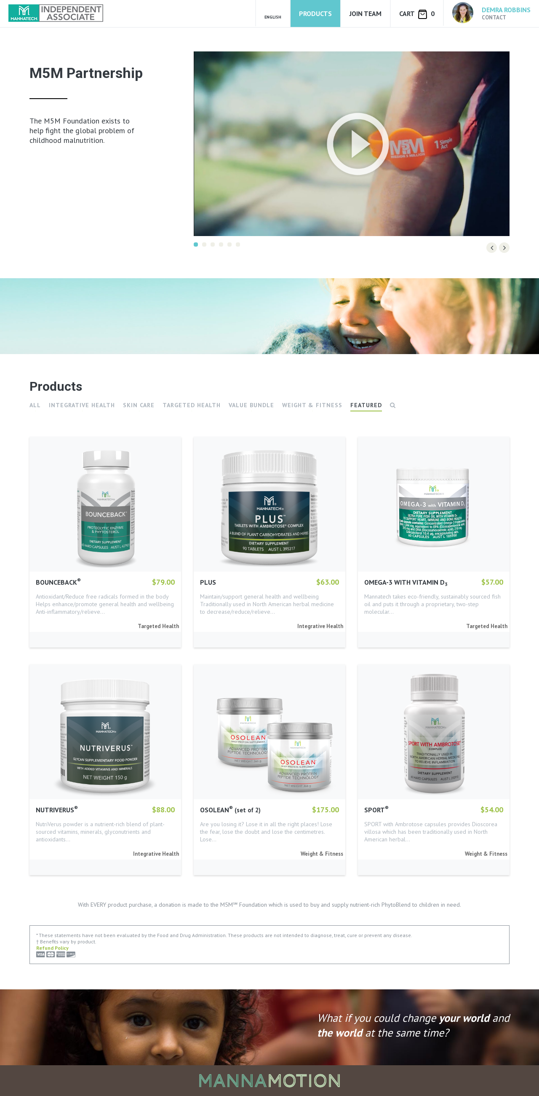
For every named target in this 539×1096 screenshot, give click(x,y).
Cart (417, 14)
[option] (351, 143)
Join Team (366, 13)
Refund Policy (52, 948)
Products (315, 13)
